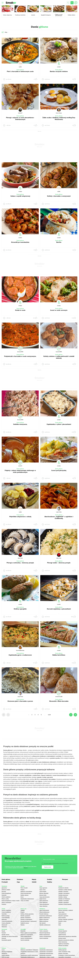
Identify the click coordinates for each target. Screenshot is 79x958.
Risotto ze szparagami (26, 919)
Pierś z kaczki (24, 888)
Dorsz (22, 897)
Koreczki (4, 938)
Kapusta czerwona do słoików (66, 940)
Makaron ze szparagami (27, 934)
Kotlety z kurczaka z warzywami (59, 196)
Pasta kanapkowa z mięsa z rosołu (10, 900)
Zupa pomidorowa (44, 904)
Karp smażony (62, 917)
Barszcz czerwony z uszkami (65, 910)
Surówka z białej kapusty (64, 904)
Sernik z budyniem (6, 910)
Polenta (22, 925)
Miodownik (4, 925)
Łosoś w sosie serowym (58, 310)
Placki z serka (5, 899)
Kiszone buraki (62, 938)
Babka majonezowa (45, 934)
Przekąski (5, 882)
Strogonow (4, 953)
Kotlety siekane (24, 895)
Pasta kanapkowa (6, 893)
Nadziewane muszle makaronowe (29, 955)
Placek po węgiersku (7, 951)
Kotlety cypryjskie (20, 609)
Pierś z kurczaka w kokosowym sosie (20, 71)
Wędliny (49, 882)
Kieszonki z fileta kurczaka (58, 701)
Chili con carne (5, 957)
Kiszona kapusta (62, 931)
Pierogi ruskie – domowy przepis (58, 563)
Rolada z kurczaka (63, 953)
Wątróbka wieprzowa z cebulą (20, 516)
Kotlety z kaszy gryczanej (27, 914)
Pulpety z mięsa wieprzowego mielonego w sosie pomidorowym (20, 471)
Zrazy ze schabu (25, 900)
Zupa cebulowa (43, 906)
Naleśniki (4, 895)
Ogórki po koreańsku (63, 943)
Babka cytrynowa (44, 919)
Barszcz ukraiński (44, 893)
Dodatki (49, 879)
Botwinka (23, 931)
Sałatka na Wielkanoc (64, 899)
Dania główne (20, 69)
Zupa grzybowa (62, 914)
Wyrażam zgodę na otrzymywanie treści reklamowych (55, 863)
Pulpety (22, 889)
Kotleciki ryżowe (25, 923)
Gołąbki (23, 910)
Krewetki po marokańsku (20, 242)
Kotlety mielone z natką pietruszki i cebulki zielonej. (58, 357)
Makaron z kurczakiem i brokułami (29, 950)
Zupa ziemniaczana (45, 897)
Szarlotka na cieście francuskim (10, 936)
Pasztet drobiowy (44, 914)
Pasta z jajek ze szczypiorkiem (28, 933)
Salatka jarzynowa (63, 895)
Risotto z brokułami (26, 917)
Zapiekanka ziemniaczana (46, 953)
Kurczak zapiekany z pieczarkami (59, 609)
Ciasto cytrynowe (6, 923)
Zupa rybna (61, 912)
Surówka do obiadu (63, 888)
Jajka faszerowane (44, 910)
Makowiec (4, 919)
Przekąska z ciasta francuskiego (66, 955)
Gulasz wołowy (5, 955)
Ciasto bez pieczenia (7, 921)
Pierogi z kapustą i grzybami (65, 919)
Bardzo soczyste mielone (59, 71)
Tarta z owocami (44, 931)
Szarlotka (4, 914)
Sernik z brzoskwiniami (26, 938)
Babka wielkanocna (45, 917)
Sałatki (34, 882)
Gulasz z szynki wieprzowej (20, 196)
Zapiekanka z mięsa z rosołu (47, 957)
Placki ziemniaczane (26, 893)
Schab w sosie (20, 310)
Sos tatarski (43, 923)
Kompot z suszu (62, 921)
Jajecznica (4, 888)
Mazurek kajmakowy (45, 933)
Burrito (58, 242)
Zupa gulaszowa (44, 900)
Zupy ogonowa (43, 888)
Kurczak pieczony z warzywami (29, 921)
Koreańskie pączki (6, 940)
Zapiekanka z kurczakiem (46, 951)
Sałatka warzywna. (20, 424)
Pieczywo (65, 879)
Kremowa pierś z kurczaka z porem (20, 701)
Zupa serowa (43, 899)
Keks (59, 925)
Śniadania (20, 879)
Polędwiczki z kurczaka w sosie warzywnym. (20, 356)
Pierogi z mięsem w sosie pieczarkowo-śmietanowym (20, 118)
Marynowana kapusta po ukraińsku (67, 936)
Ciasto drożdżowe (6, 912)
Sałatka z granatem (63, 902)
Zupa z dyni (42, 889)
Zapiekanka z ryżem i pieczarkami (59, 424)
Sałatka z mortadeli (63, 900)
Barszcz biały (43, 895)
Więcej (25, 867)
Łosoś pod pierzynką (58, 470)
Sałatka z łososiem (63, 891)
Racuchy (4, 891)
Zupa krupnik (43, 891)
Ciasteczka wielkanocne (46, 915)
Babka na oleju (5, 915)
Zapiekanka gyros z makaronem (20, 655)
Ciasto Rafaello (6, 917)
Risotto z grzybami (25, 915)
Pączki (3, 931)
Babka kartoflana (58, 655)
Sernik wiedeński (25, 940)
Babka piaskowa (44, 921)
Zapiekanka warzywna (45, 955)
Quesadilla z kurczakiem (64, 957)
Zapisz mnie (47, 867)
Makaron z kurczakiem (26, 891)
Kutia (59, 923)
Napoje (34, 879)
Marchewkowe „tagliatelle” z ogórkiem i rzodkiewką (59, 517)
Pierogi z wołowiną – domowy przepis (20, 563)
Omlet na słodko (6, 889)
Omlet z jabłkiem (6, 897)
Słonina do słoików (63, 945)
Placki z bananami (6, 902)
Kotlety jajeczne (62, 950)
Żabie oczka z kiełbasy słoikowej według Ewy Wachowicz (58, 118)
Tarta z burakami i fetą (64, 951)
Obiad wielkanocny (44, 912)
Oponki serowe (5, 934)
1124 (49, 714)
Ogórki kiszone (62, 934)
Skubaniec (4, 926)
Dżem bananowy (62, 942)
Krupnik (22, 912)
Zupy (18, 882)
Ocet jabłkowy (62, 933)
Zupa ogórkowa (44, 902)
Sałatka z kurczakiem (64, 893)
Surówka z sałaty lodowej (65, 889)
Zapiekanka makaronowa (27, 899)
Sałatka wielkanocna (45, 925)
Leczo (3, 950)
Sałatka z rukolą (62, 897)
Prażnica (4, 904)
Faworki (4, 933)
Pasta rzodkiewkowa (26, 936)
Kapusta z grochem (63, 915)
